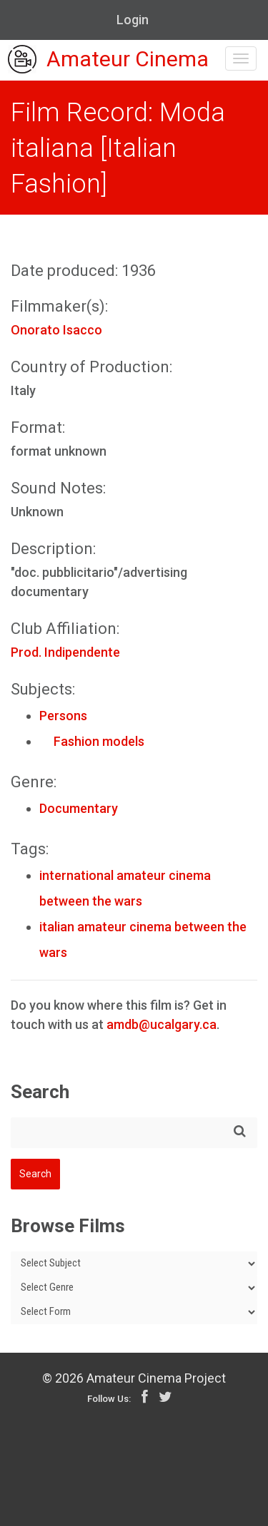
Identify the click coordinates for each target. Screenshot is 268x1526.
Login (132, 19)
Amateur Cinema (108, 60)
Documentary (78, 808)
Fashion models (91, 741)
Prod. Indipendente (65, 652)
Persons (63, 715)
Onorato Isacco (56, 329)
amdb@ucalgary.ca (161, 1024)
